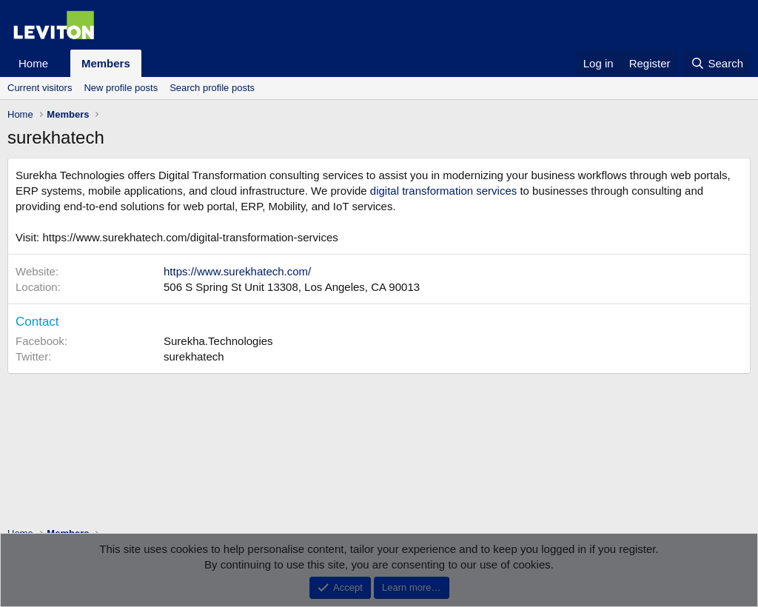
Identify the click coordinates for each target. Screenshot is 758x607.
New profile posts (121, 87)
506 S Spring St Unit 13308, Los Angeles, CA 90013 (292, 287)
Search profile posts (212, 87)
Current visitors (39, 87)
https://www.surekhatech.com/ (237, 271)
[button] (60, 63)
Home (33, 63)
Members (105, 63)
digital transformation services (443, 190)
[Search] (717, 63)
